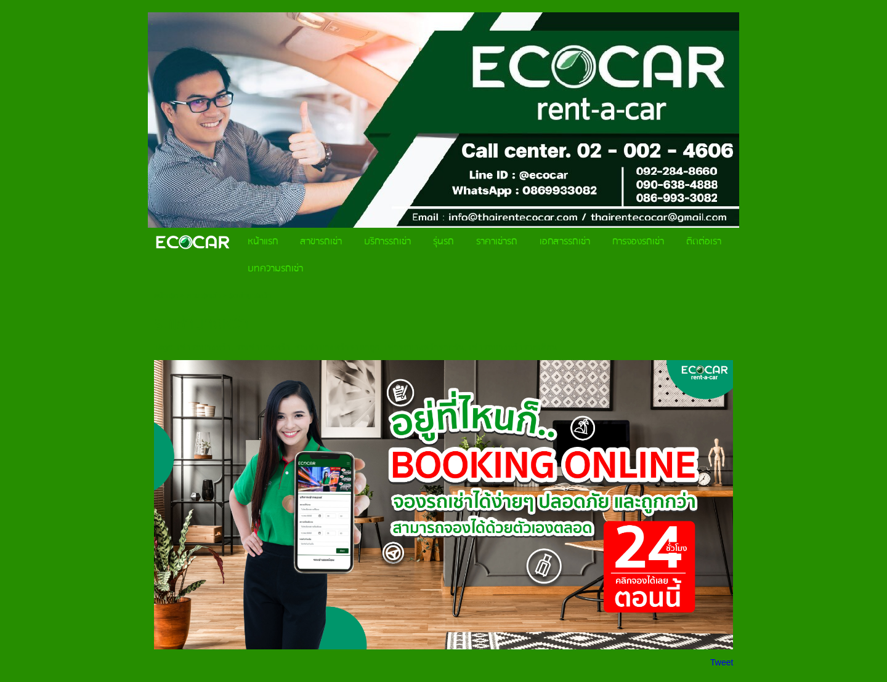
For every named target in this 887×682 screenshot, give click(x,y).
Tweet (721, 662)
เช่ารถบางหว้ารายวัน (424, 347)
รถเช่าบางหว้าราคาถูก (337, 347)
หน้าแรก (166, 295)
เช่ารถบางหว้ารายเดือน (513, 347)
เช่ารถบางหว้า (204, 347)
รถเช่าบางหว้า (263, 347)
